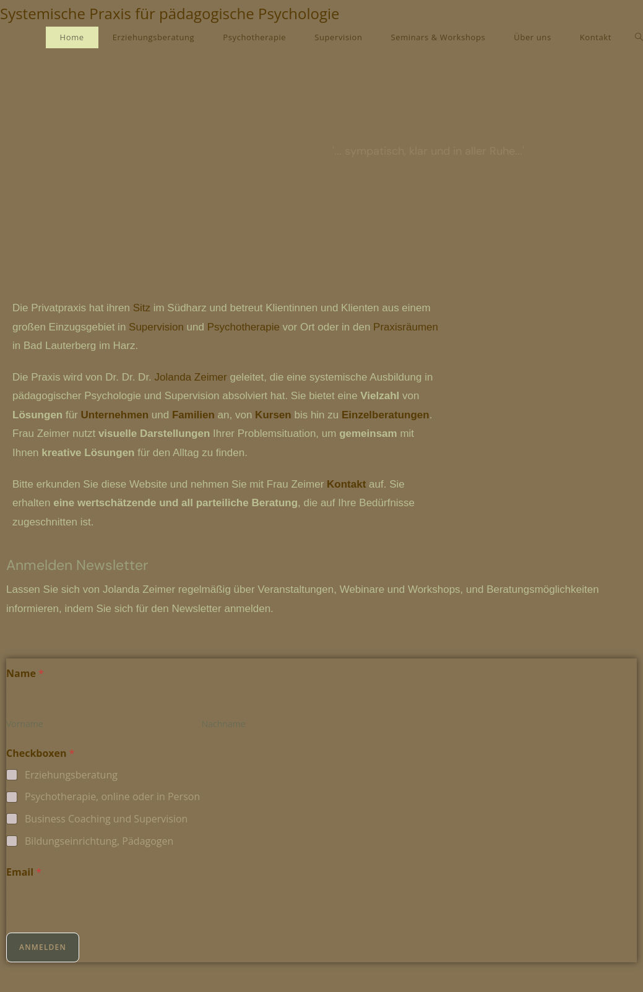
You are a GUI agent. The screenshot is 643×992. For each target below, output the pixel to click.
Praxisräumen (405, 327)
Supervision (156, 327)
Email (23, 872)
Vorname (24, 723)
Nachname (224, 723)
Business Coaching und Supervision (106, 819)
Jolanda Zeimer (191, 377)
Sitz (141, 308)
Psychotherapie (243, 327)
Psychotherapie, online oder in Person (112, 796)
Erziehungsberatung (71, 775)
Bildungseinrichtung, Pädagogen (99, 841)
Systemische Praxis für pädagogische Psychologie (170, 13)
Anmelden (42, 947)
